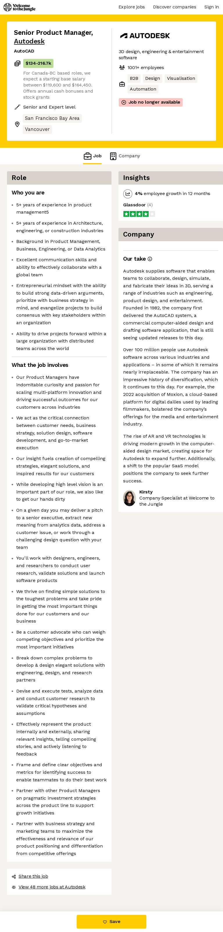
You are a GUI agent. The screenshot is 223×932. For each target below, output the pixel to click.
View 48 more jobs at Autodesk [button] (48, 887)
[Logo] (19, 7)
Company (124, 156)
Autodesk (29, 41)
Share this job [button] (30, 876)
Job (92, 156)
